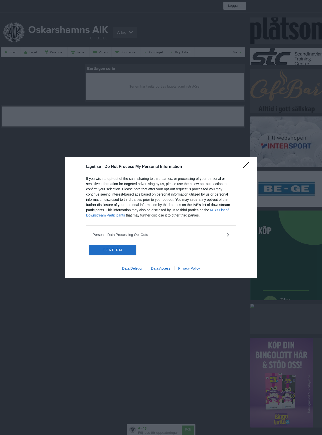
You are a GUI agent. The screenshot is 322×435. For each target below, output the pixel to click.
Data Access (160, 268)
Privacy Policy (189, 268)
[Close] (247, 167)
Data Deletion (132, 268)
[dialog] (161, 217)
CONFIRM (112, 250)
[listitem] (161, 234)
